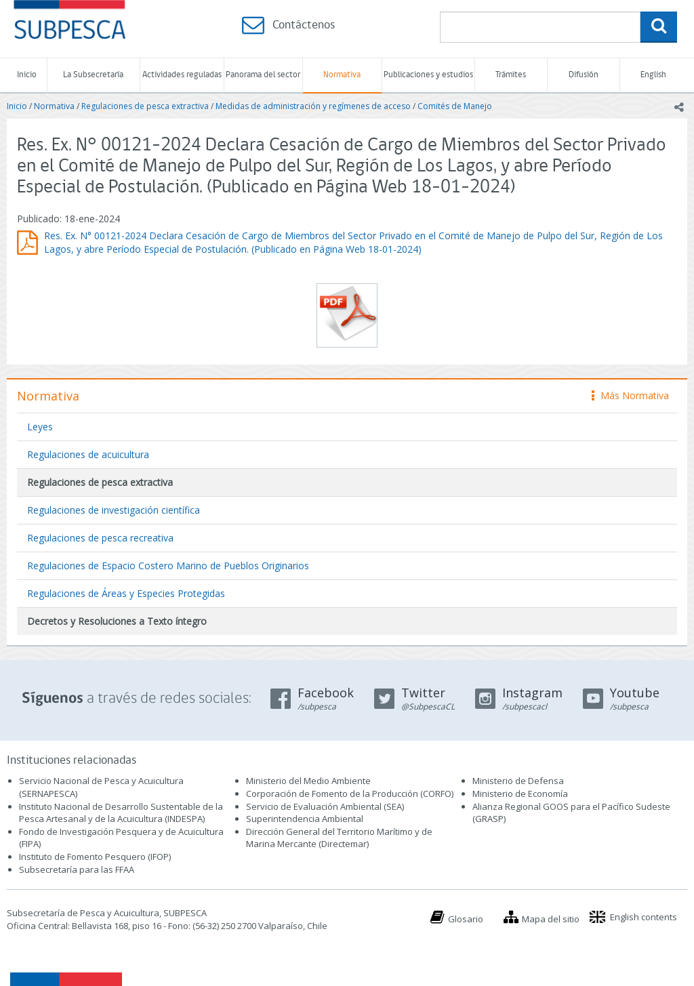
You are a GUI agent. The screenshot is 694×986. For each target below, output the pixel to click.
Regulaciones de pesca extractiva (145, 106)
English (653, 74)
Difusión (583, 74)
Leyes (40, 426)
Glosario (465, 919)
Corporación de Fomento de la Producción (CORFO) (349, 793)
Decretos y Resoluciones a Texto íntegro (117, 621)
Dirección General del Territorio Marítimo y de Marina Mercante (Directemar (339, 837)
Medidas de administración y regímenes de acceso (313, 106)
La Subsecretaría (93, 74)
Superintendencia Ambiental (304, 819)
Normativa (342, 74)
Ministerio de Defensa (518, 781)
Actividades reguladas (182, 74)
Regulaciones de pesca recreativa (100, 537)
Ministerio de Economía (520, 793)
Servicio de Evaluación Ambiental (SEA (324, 806)
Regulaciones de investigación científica (113, 510)
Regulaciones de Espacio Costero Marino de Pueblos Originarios (168, 565)
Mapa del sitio (550, 919)
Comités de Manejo (454, 106)
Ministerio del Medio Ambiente (308, 781)
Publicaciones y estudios (428, 74)
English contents (643, 917)
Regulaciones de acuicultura (88, 454)
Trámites (510, 74)
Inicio (27, 74)
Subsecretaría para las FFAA (76, 869)
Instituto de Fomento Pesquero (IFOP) (95, 856)
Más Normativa (630, 395)
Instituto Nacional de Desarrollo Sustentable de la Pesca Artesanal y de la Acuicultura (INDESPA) (121, 812)
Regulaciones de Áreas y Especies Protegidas (126, 593)
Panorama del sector (263, 74)
